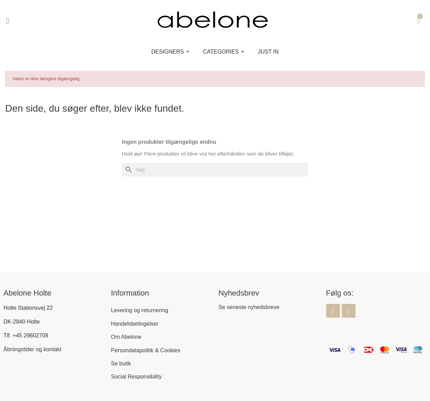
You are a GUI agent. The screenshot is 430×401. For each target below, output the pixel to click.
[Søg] (215, 170)
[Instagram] (349, 311)
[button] (7, 21)
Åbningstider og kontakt (32, 349)
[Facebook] (333, 311)
